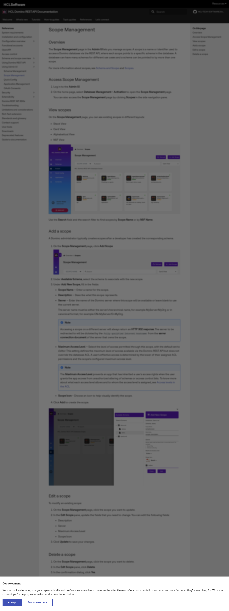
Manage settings (37, 602)
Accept (12, 602)
